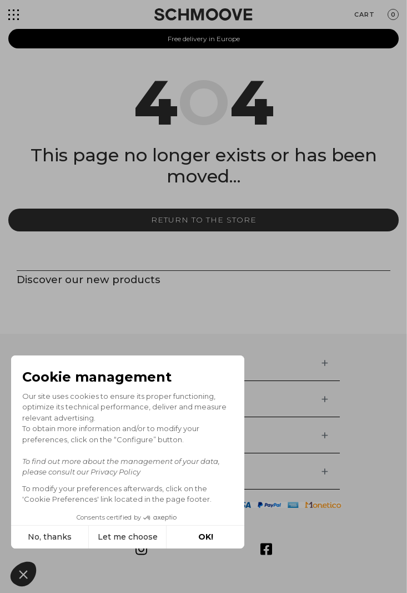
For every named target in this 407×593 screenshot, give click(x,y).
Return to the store (204, 220)
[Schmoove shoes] (203, 14)
